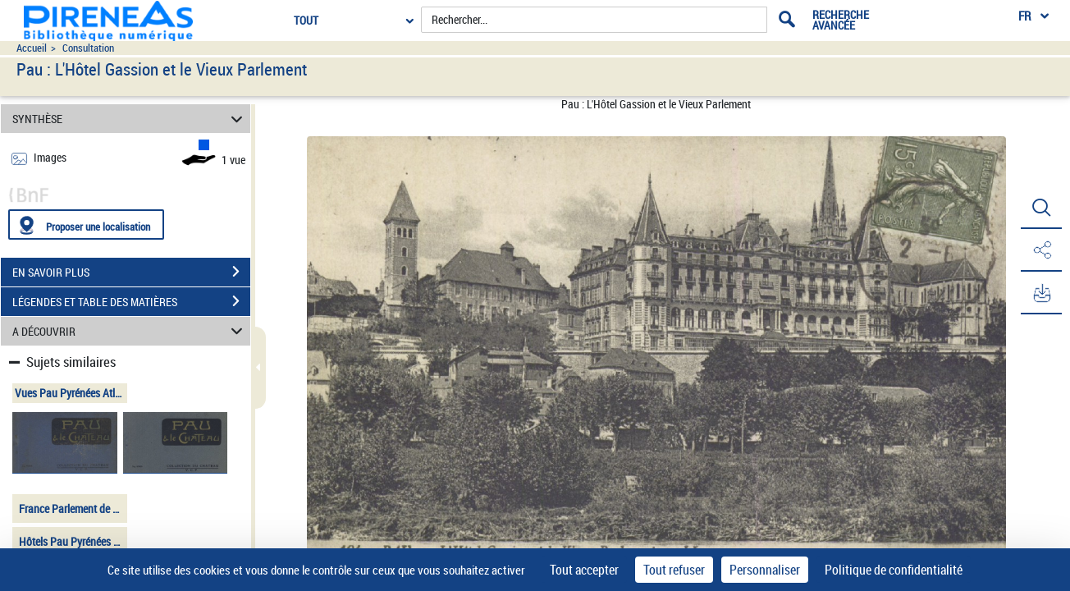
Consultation (88, 48)
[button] (1041, 207)
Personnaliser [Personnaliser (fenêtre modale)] (764, 570)
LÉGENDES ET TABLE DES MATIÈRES (131, 301)
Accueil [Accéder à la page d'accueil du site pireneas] (31, 48)
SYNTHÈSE (130, 118)
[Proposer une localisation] (86, 224)
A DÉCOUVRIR (130, 331)
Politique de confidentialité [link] (894, 570)
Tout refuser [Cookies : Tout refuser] (674, 570)
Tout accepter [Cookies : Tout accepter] (584, 570)
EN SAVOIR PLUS (131, 271)
